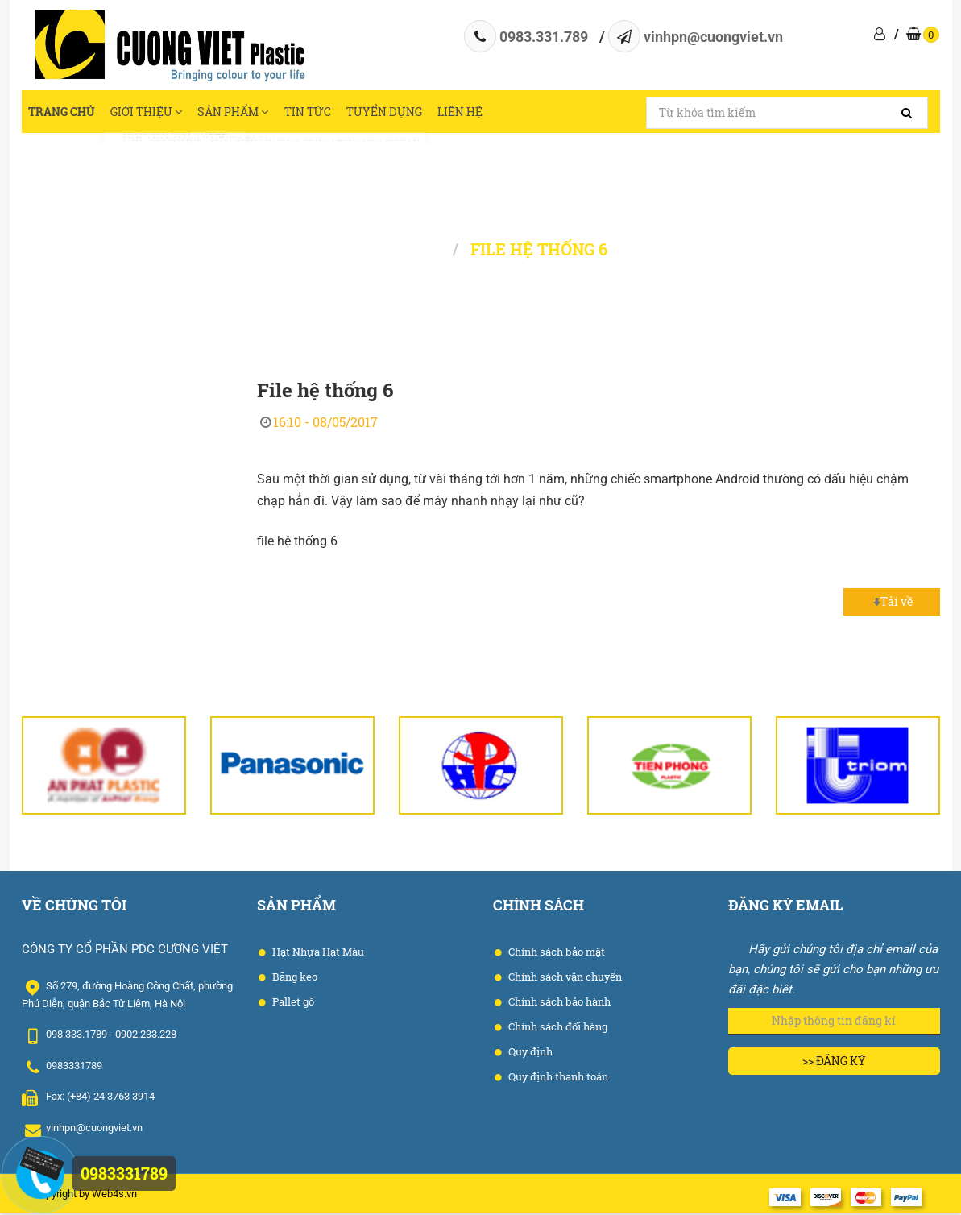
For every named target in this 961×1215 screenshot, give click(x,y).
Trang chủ (63, 113)
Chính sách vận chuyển (564, 979)
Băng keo (293, 979)
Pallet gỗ (292, 1004)
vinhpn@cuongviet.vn (713, 36)
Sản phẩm (253, 113)
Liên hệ (502, 113)
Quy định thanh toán (557, 1079)
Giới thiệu (157, 113)
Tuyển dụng (419, 113)
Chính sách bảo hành (558, 1004)
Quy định (529, 1054)
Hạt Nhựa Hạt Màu (317, 954)
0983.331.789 (543, 36)
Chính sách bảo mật (555, 954)
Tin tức (336, 113)
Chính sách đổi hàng (556, 1029)
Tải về (891, 604)
